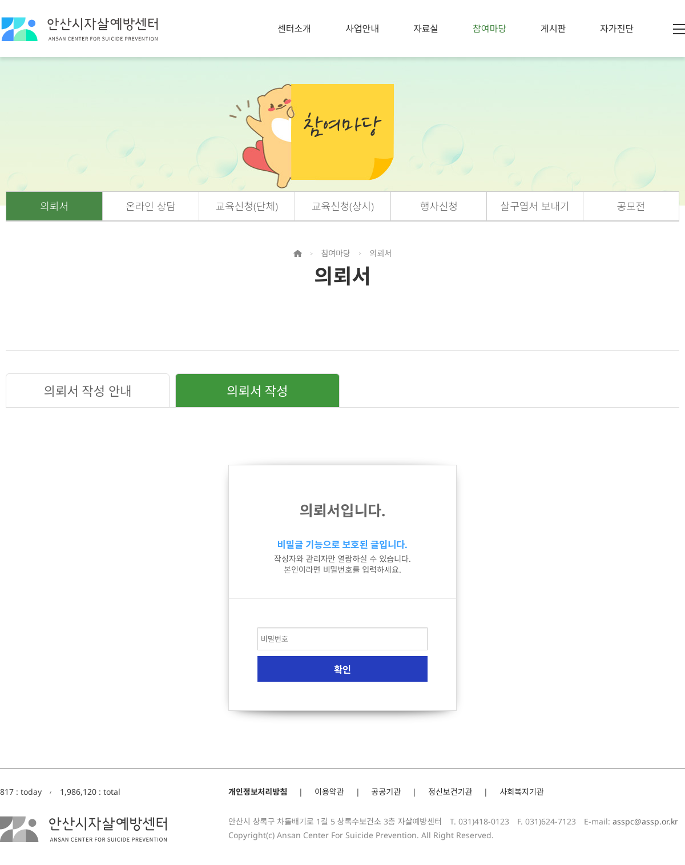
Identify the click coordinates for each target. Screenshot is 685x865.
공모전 (631, 206)
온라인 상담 (151, 206)
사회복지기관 (521, 791)
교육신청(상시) (343, 206)
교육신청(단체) (247, 206)
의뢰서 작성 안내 (88, 390)
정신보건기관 (450, 791)
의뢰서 (54, 206)
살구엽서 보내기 (535, 206)
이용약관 (329, 791)
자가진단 (617, 28)
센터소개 (294, 28)
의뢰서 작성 (257, 390)
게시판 (553, 28)
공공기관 (386, 791)
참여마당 (489, 28)
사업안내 (362, 28)
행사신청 (439, 206)
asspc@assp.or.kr (645, 821)
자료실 (425, 28)
